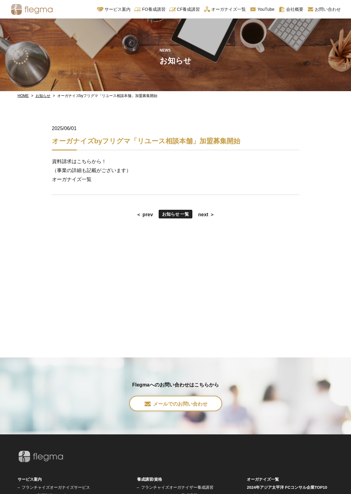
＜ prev (144, 214)
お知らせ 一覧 (175, 214)
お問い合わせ (324, 9)
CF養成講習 (184, 9)
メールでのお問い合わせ (176, 404)
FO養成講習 (149, 9)
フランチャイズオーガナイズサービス (56, 487)
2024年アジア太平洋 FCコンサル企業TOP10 (287, 487)
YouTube (262, 9)
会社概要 (290, 9)
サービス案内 (114, 9)
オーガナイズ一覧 (224, 9)
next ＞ (206, 214)
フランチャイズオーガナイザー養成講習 (177, 487)
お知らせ (43, 96)
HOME (23, 96)
